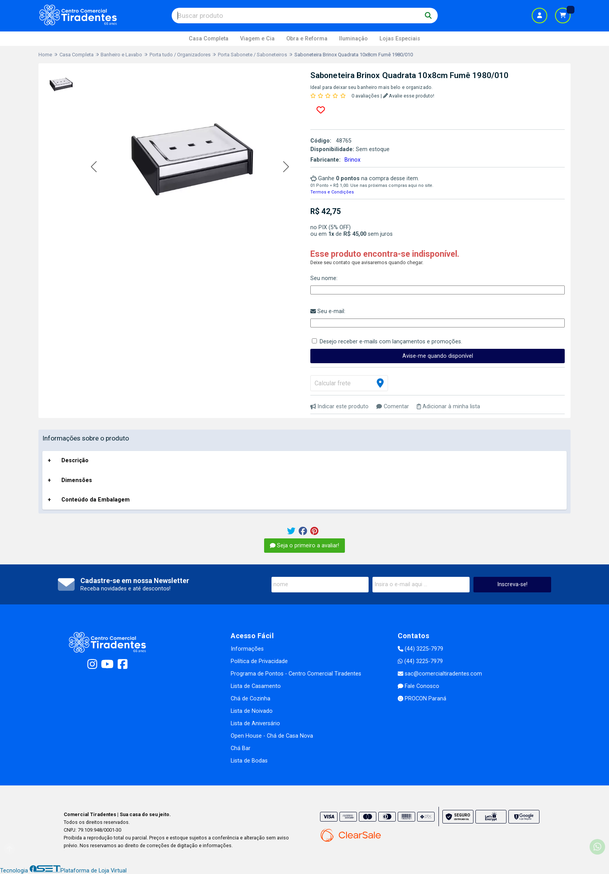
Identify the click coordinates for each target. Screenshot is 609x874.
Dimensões (76, 480)
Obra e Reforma (306, 38)
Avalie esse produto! (409, 96)
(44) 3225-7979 (420, 649)
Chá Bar (241, 748)
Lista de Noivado (252, 711)
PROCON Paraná (422, 698)
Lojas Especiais (399, 38)
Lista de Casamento (256, 686)
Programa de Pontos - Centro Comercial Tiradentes (296, 673)
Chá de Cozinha (250, 698)
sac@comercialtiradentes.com (440, 673)
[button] (94, 167)
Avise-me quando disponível (437, 356)
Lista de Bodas (249, 760)
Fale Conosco (418, 686)
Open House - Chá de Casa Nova (272, 736)
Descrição (75, 460)
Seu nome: (324, 278)
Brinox (352, 160)
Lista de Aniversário (255, 723)
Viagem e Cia (257, 38)
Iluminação (353, 38)
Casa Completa (208, 38)
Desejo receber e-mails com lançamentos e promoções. (391, 341)
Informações (247, 649)
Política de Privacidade (259, 661)
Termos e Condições (332, 192)
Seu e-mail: (327, 311)
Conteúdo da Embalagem (95, 499)
